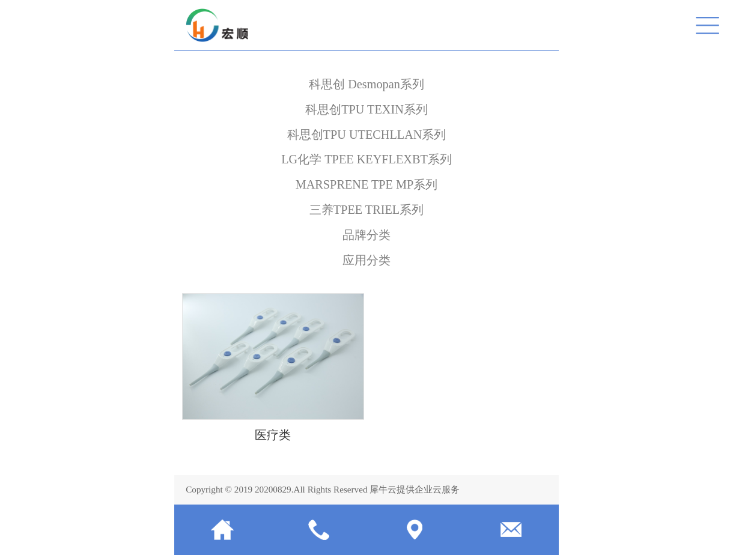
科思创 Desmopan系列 (366, 84)
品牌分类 (366, 234)
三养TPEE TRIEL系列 (366, 209)
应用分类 (366, 260)
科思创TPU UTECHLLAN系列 (366, 134)
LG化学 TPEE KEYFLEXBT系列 (366, 159)
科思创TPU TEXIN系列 (366, 109)
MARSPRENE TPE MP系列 (367, 184)
